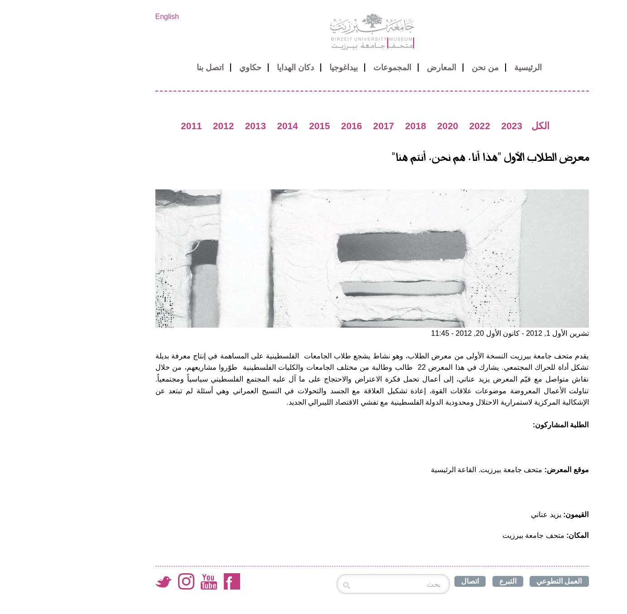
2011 (132, 126)
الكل (482, 126)
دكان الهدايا (237, 67)
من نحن (426, 67)
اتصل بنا (151, 67)
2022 (421, 126)
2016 (293, 126)
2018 (357, 126)
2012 (164, 126)
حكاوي (192, 67)
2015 (261, 126)
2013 (197, 126)
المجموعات (334, 67)
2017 (325, 126)
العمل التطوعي (500, 581)
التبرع (449, 581)
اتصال (411, 581)
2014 (228, 126)
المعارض (383, 67)
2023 (453, 126)
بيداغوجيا (285, 67)
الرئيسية (469, 67)
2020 (389, 126)
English (109, 16)
